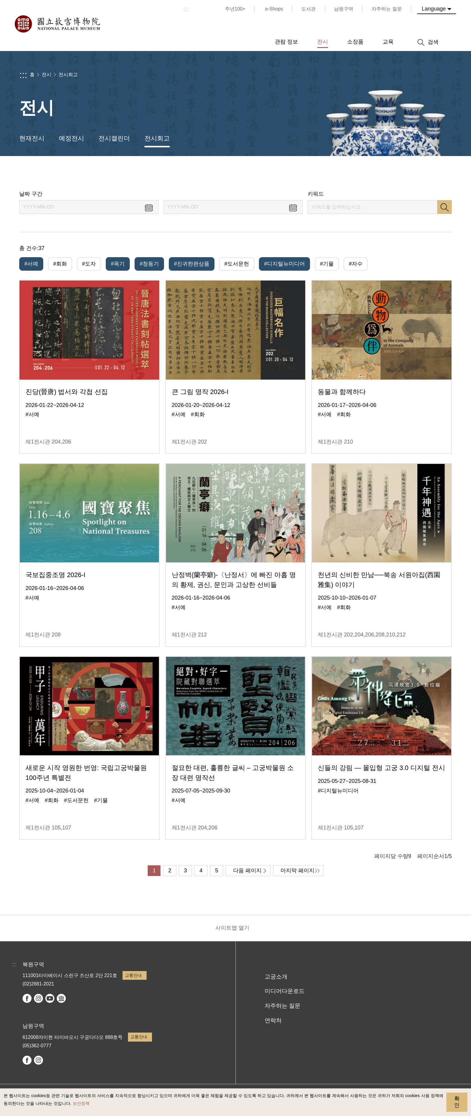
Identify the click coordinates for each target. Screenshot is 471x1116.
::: (186, 9)
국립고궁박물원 (57, 24)
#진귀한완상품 (191, 264)
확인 (457, 1102)
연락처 (273, 1020)
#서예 (31, 264)
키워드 (316, 194)
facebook (27, 998)
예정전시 (71, 138)
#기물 (327, 264)
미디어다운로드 (285, 991)
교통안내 (133, 975)
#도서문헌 (236, 264)
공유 (386, 173)
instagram (38, 998)
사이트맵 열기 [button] (232, 928)
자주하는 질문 (282, 1006)
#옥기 (118, 264)
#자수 (356, 264)
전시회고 (68, 74)
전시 (46, 74)
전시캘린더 (114, 138)
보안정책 (81, 1103)
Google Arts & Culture (61, 998)
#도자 (89, 264)
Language (434, 9)
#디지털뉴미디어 (284, 264)
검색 (444, 207)
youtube (49, 998)
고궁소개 (276, 976)
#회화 (60, 264)
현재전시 (31, 138)
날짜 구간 (30, 194)
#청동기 (149, 264)
